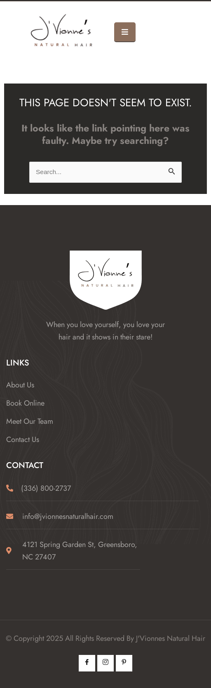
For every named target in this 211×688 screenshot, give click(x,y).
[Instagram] (105, 663)
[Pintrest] (124, 663)
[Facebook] (87, 663)
